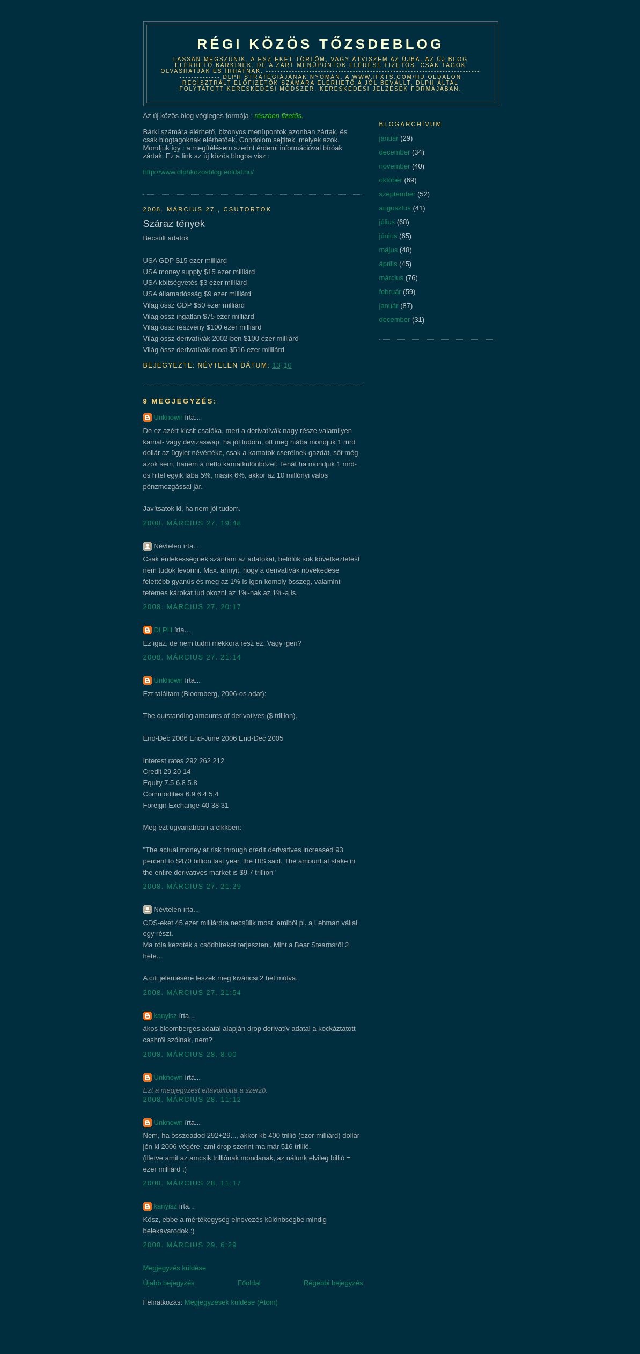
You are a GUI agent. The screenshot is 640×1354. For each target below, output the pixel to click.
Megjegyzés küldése (175, 1268)
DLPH (163, 630)
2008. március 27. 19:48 (192, 523)
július (387, 222)
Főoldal (249, 1283)
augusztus (395, 208)
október (390, 180)
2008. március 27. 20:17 (192, 607)
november (394, 166)
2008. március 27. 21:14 (192, 657)
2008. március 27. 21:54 (192, 993)
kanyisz (165, 1016)
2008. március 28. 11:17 (192, 1183)
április (388, 264)
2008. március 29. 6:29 (190, 1245)
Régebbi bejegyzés (333, 1283)
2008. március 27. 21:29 (192, 886)
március (391, 278)
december (394, 152)
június (388, 236)
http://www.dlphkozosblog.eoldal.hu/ (198, 172)
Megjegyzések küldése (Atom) (231, 1302)
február (390, 292)
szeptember (397, 194)
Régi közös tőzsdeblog (320, 44)
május (388, 250)
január (389, 138)
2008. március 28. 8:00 (190, 1054)
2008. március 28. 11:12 (192, 1099)
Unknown (168, 417)
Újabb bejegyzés (169, 1283)
